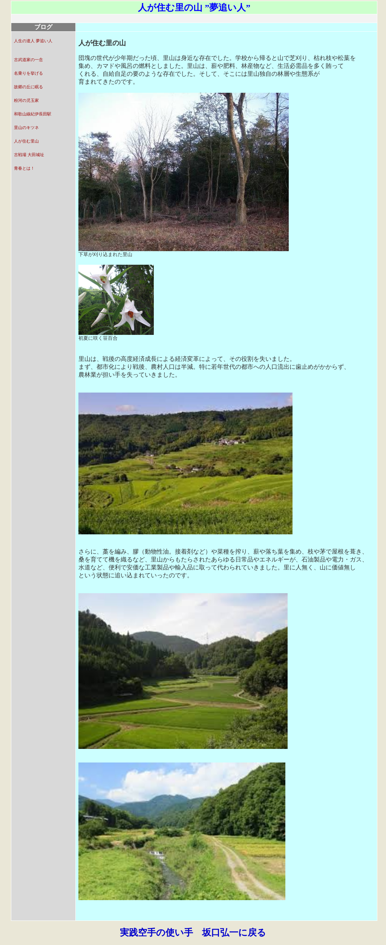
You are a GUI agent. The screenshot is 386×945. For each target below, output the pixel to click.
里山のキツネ (26, 128)
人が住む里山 (26, 141)
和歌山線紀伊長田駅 (32, 114)
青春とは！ (24, 168)
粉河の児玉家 (26, 100)
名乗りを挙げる (28, 73)
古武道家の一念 (28, 60)
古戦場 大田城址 (29, 155)
